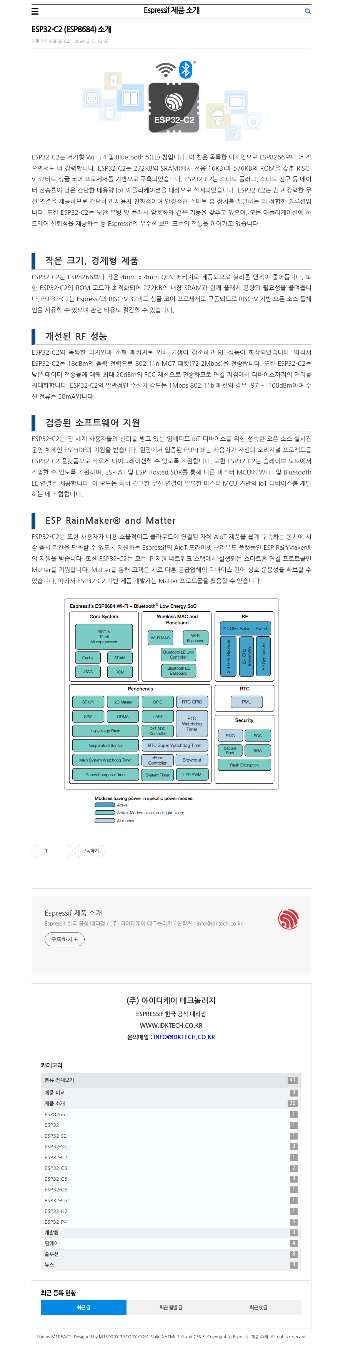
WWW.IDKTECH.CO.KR (171, 1026)
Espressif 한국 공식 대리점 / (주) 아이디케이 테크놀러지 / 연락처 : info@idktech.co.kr (143, 923)
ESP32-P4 (171, 1222)
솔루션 (171, 1254)
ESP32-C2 (171, 1157)
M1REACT (61, 1337)
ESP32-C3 (171, 1168)
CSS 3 (199, 1337)
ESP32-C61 (171, 1200)
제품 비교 (171, 1093)
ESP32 (171, 1125)
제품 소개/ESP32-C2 (51, 41)
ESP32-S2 (171, 1136)
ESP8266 (171, 1114)
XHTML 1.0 (173, 1337)
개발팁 (171, 1232)
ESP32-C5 (171, 1179)
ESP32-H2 (171, 1211)
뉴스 (171, 1265)
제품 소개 (171, 1103)
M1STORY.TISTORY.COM (123, 1337)
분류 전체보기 (171, 1080)
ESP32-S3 (171, 1146)
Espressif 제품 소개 (172, 10)
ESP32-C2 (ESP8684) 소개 (71, 29)
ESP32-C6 (171, 1189)
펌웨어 (171, 1243)
